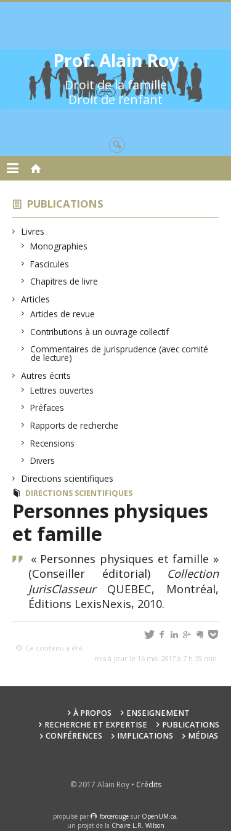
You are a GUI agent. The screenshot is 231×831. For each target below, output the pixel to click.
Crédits (148, 784)
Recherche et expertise (95, 725)
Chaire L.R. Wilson (137, 825)
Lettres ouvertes (62, 390)
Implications (145, 736)
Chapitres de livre (64, 281)
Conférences (74, 736)
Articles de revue (63, 314)
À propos (92, 713)
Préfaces (47, 407)
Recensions (53, 443)
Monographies (59, 246)
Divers (43, 460)
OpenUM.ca (159, 816)
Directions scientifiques (67, 478)
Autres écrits (46, 375)
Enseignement (158, 713)
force (114, 816)
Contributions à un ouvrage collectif (100, 332)
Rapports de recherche (74, 425)
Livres (33, 231)
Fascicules (50, 264)
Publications (65, 204)
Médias (203, 736)
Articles (36, 299)
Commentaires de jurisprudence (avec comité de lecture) (119, 353)
